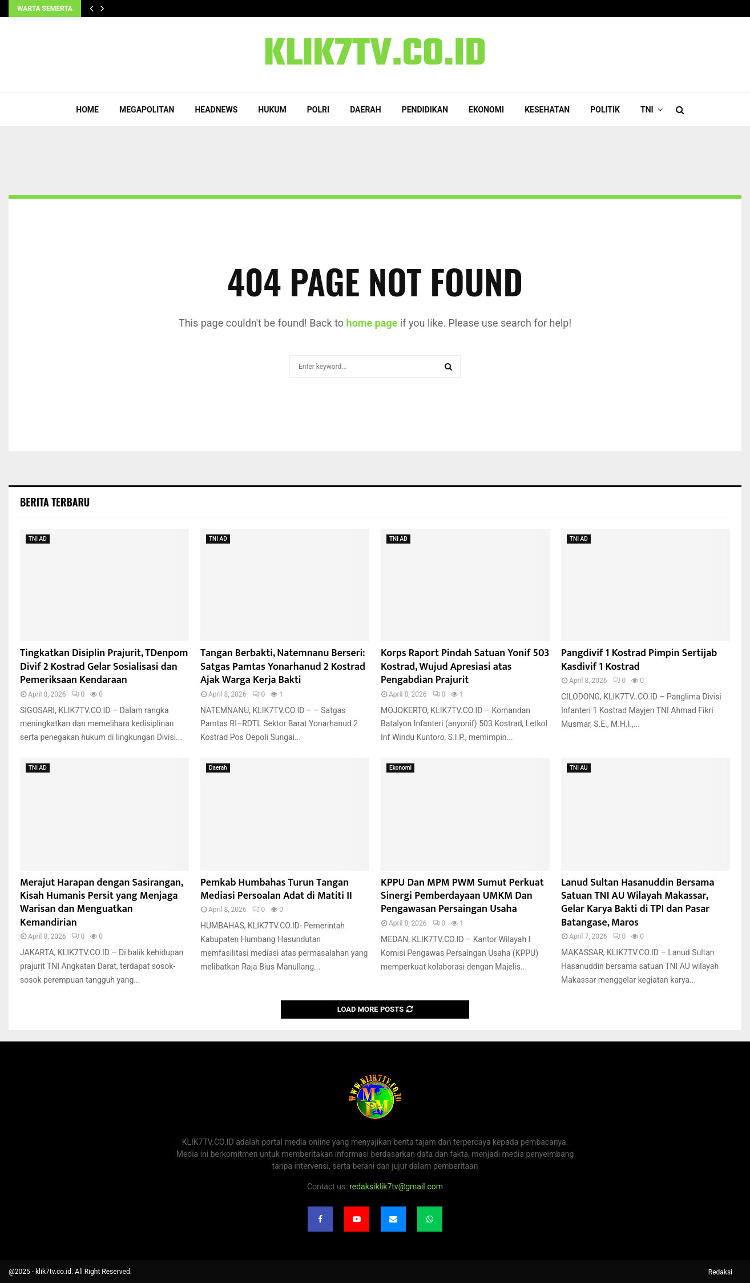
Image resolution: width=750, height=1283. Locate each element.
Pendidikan (425, 109)
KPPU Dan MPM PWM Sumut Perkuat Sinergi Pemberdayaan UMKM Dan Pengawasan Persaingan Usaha (462, 896)
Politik (605, 109)
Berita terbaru (55, 501)
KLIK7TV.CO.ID (375, 54)
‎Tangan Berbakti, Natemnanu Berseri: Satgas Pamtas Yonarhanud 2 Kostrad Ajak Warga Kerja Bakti (282, 667)
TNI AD (38, 539)
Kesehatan (547, 109)
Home (87, 109)
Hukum (272, 109)
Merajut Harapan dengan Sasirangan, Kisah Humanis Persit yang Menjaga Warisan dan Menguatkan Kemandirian (101, 902)
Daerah (365, 109)
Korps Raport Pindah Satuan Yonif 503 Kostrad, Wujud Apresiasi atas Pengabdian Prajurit (465, 667)
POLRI (318, 109)
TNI (647, 109)
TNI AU (579, 768)
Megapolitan (146, 109)
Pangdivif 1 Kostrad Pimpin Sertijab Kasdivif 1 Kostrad (639, 660)
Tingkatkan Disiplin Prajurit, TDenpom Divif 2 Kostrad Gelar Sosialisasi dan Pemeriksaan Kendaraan (104, 667)
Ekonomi (486, 109)
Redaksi (720, 1272)
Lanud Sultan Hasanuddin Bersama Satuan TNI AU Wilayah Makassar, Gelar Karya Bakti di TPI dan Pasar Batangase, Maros (637, 902)
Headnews (216, 109)
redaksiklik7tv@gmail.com (396, 1186)
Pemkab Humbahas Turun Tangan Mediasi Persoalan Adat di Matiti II (276, 889)
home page (372, 323)
